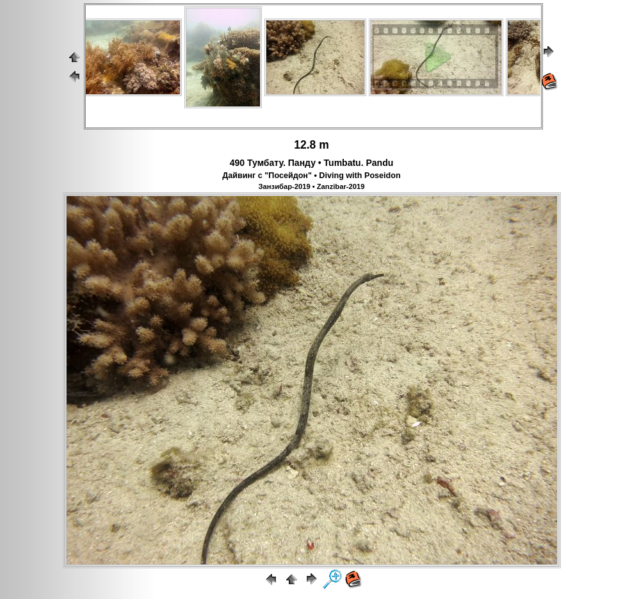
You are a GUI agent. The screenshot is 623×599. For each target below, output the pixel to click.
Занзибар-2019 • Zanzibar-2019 (312, 186)
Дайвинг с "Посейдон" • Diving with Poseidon (311, 175)
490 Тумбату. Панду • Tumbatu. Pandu (311, 163)
